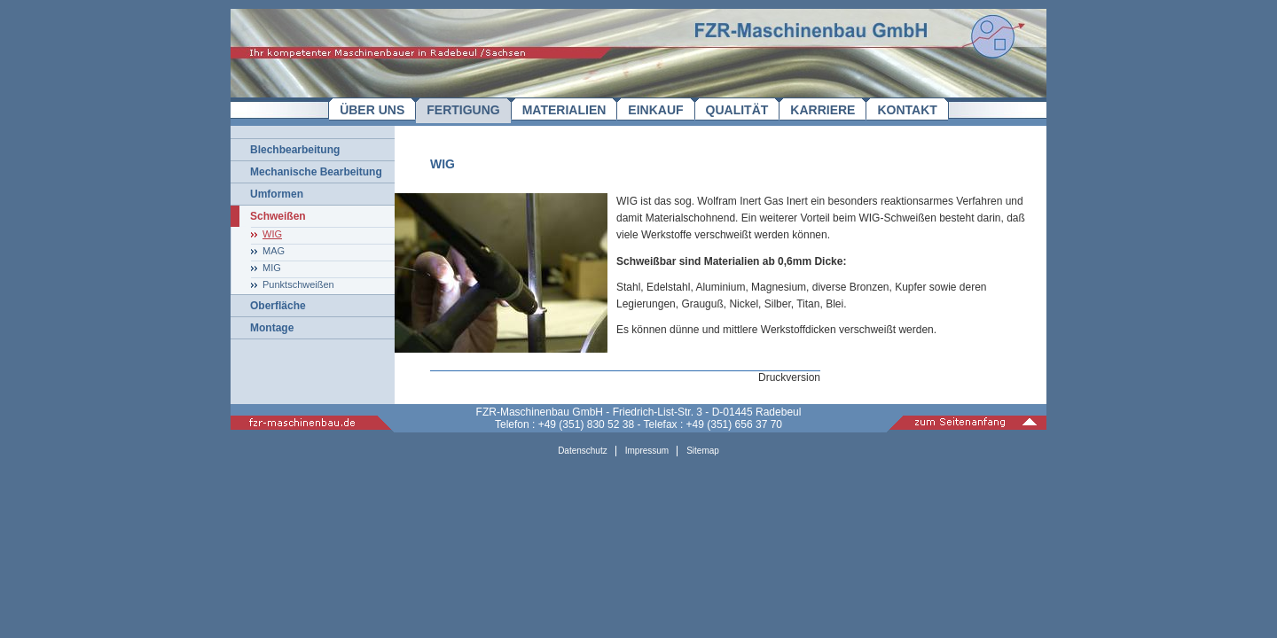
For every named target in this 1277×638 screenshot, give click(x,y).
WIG (272, 234)
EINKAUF (655, 110)
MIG (271, 267)
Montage (272, 328)
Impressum (647, 450)
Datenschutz (582, 450)
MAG (273, 250)
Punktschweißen (298, 284)
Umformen (276, 194)
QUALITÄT (737, 110)
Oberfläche (278, 306)
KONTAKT (906, 110)
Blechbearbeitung (295, 150)
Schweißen (278, 216)
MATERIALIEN (564, 110)
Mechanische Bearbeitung (316, 172)
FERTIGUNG (463, 110)
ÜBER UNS (372, 110)
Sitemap (702, 450)
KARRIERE (822, 110)
